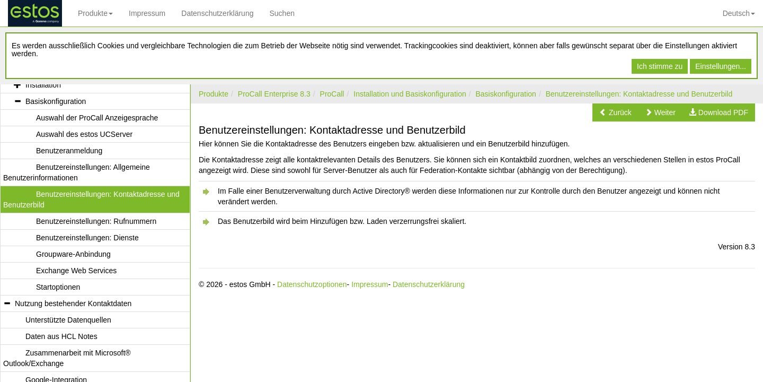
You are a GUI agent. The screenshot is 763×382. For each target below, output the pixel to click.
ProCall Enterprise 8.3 (274, 94)
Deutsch (739, 13)
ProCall (332, 94)
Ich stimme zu (659, 66)
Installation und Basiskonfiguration (409, 94)
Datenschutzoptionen (312, 284)
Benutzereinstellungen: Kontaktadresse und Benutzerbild (639, 94)
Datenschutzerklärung (217, 13)
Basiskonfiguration (506, 94)
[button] (615, 112)
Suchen (281, 13)
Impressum (147, 13)
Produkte (95, 13)
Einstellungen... (720, 66)
